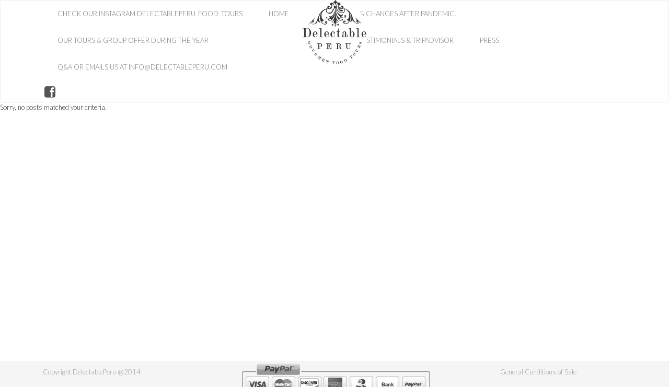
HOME (279, 13)
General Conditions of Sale (538, 372)
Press (489, 40)
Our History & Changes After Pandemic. (385, 13)
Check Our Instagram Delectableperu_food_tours (150, 13)
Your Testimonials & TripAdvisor (396, 40)
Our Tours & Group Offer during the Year (133, 40)
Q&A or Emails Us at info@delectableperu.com (142, 67)
